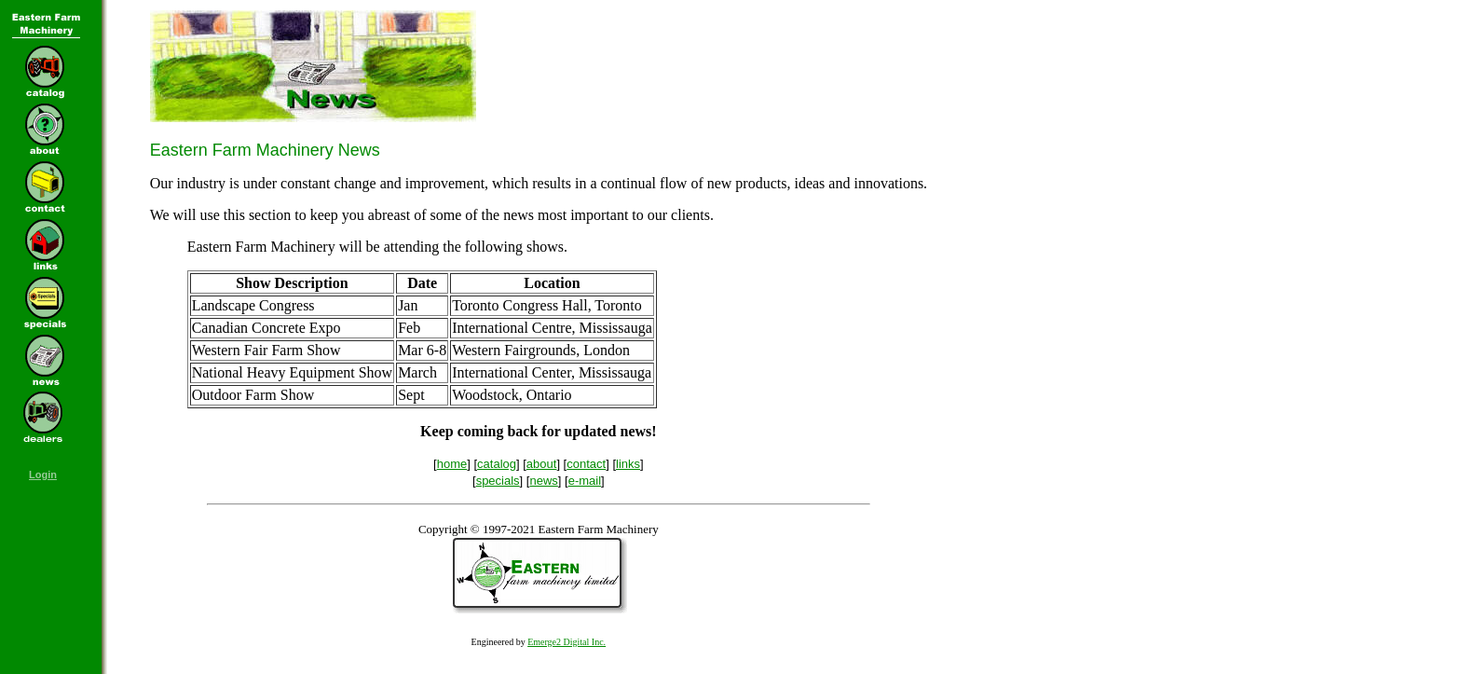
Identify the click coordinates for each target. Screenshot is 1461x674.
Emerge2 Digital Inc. (566, 642)
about (541, 464)
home (452, 464)
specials (498, 481)
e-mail (584, 481)
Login (43, 474)
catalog (496, 464)
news (543, 481)
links (628, 464)
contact (586, 464)
